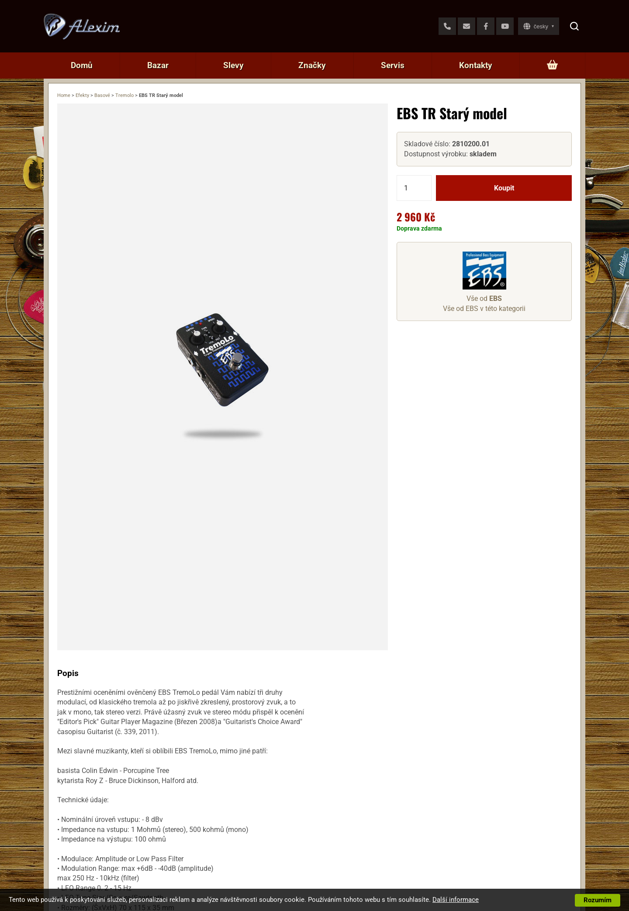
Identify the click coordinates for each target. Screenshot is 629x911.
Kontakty (475, 65)
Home (63, 95)
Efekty (82, 95)
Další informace (455, 900)
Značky (312, 65)
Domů (82, 65)
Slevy (233, 65)
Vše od (484, 298)
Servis (392, 65)
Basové (102, 95)
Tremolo (124, 95)
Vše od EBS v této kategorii (484, 308)
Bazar (158, 65)
